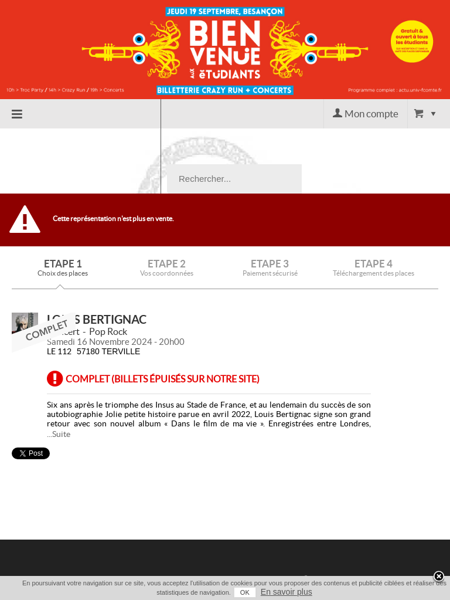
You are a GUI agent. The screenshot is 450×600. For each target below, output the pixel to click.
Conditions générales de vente (349, 536)
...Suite (58, 369)
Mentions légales (335, 569)
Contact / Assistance (356, 515)
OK (245, 592)
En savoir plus (286, 591)
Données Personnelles (346, 556)
